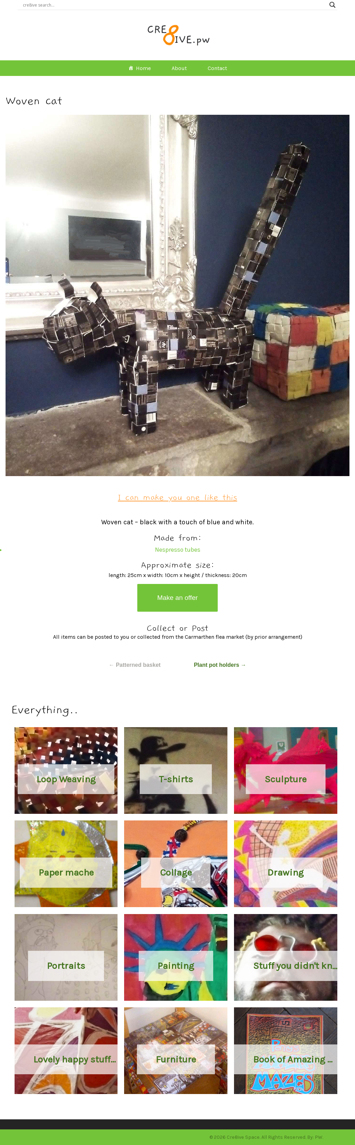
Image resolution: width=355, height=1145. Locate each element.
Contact (217, 68)
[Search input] (174, 5)
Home (143, 68)
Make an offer (177, 597)
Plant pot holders (220, 665)
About (179, 68)
